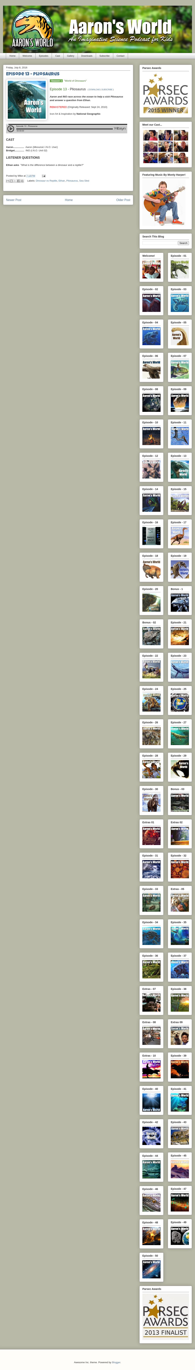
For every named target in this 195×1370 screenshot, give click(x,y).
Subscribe (104, 56)
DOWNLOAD (94, 90)
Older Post (123, 200)
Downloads (86, 56)
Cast (57, 56)
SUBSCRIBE (106, 90)
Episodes (43, 56)
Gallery (70, 56)
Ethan (61, 180)
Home (12, 56)
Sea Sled (84, 180)
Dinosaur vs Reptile (46, 180)
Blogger (116, 1362)
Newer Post (13, 200)
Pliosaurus (72, 180)
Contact (120, 56)
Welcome (27, 56)
